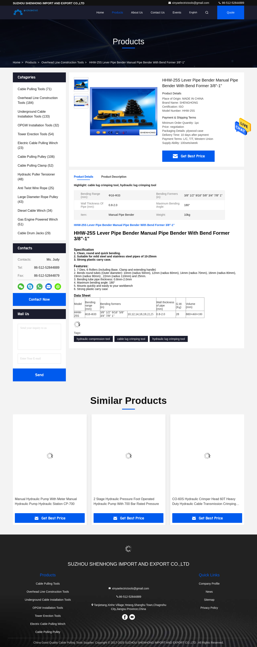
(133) (34, 114)
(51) (38, 222)
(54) (36, 134)
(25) (36, 188)
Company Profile (209, 583)
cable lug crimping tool (131, 339)
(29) (34, 233)
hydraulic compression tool (93, 339)
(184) (38, 100)
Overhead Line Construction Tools (63, 62)
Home (100, 12)
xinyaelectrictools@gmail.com (189, 2)
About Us (137, 12)
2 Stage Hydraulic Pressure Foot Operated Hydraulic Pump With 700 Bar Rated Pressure (126, 501)
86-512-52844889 (231, 2)
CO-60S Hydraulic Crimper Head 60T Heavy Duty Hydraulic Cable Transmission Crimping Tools (204, 501)
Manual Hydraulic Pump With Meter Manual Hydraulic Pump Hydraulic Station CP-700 (46, 501)
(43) (38, 199)
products (30, 62)
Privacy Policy (209, 607)
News (209, 591)
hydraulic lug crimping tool (168, 339)
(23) (38, 145)
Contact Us (157, 12)
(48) (36, 177)
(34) (35, 210)
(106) (36, 156)
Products (117, 12)
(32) (38, 125)
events (177, 12)
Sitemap (209, 599)
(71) (35, 89)
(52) (35, 165)
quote (231, 12)
